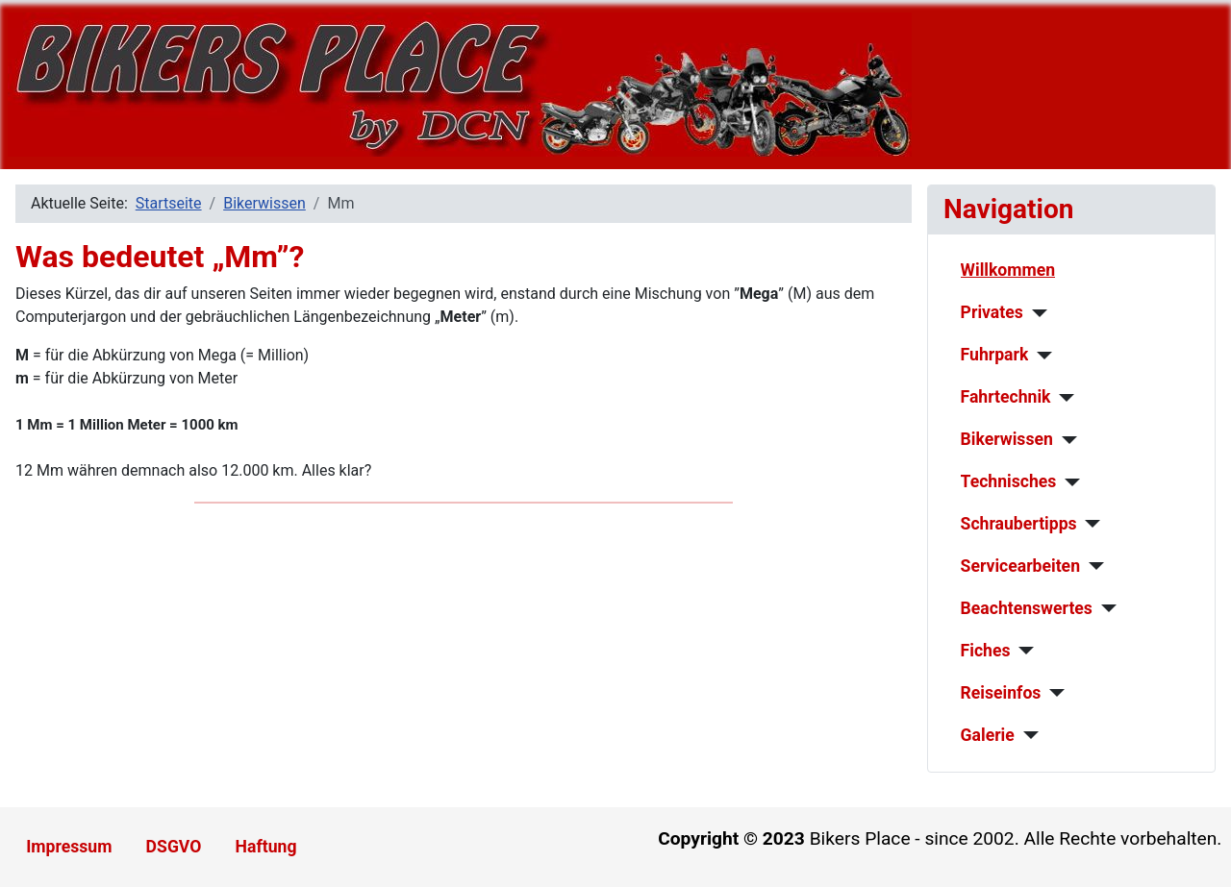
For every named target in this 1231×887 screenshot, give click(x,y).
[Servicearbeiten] (1092, 566)
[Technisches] (1068, 482)
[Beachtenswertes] (1105, 608)
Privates (992, 312)
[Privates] (1035, 313)
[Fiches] (1022, 650)
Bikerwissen (1007, 439)
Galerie (988, 735)
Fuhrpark (995, 354)
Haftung (266, 846)
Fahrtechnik (1006, 397)
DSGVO (174, 846)
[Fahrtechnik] (1063, 398)
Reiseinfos (1001, 692)
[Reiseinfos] (1053, 693)
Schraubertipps (1019, 523)
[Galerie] (1027, 735)
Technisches (1009, 481)
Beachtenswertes (1027, 608)
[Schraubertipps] (1089, 524)
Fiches (986, 650)
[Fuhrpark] (1040, 355)
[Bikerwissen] (1065, 440)
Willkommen (1008, 270)
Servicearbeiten (1020, 566)
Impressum (69, 846)
